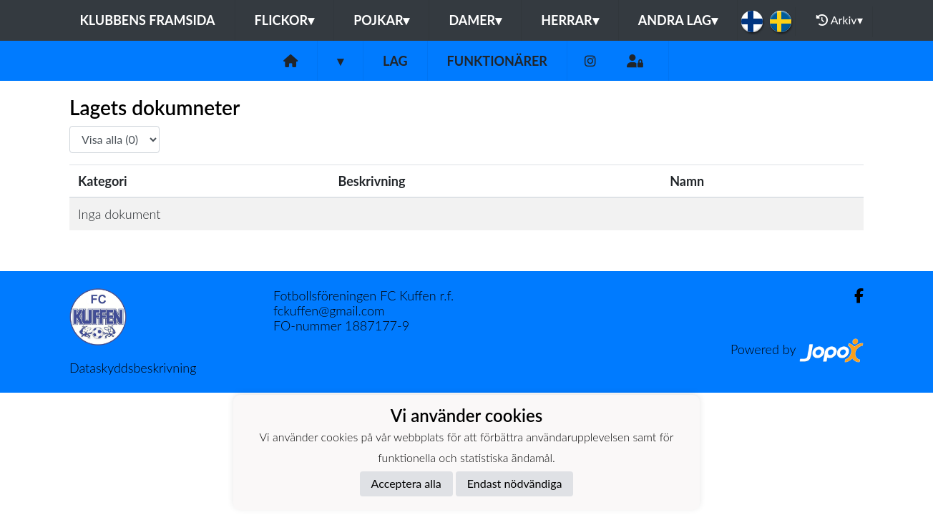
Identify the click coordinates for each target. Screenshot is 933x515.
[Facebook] (853, 295)
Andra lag (678, 20)
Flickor (285, 20)
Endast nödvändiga (514, 483)
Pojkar (381, 20)
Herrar (569, 20)
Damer (475, 20)
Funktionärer (497, 61)
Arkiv (839, 20)
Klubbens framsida (147, 20)
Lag (395, 61)
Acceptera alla (406, 483)
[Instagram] (590, 61)
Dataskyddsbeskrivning (132, 368)
